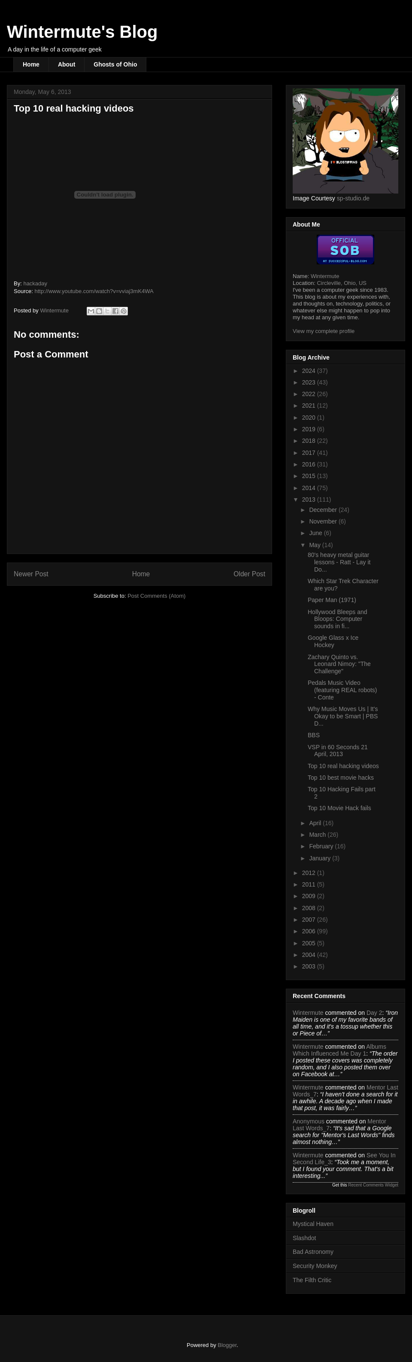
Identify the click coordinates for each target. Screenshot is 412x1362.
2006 (309, 931)
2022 (309, 393)
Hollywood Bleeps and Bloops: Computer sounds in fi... (337, 619)
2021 (309, 405)
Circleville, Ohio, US (342, 283)
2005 (309, 943)
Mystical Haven (313, 1223)
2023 (309, 382)
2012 (309, 872)
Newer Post (31, 574)
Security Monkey (315, 1265)
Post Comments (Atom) (156, 596)
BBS (314, 735)
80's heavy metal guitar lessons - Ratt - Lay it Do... (339, 562)
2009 (309, 896)
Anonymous (308, 1121)
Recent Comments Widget (373, 1185)
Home (31, 64)
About (66, 64)
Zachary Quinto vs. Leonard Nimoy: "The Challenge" (339, 664)
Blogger (227, 1345)
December (323, 509)
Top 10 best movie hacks (341, 777)
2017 (309, 452)
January (320, 858)
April (316, 823)
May (315, 545)
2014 (309, 487)
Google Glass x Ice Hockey (333, 641)
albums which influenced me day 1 (339, 1050)
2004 (309, 954)
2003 (309, 966)
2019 (309, 429)
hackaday (35, 283)
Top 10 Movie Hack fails (339, 808)
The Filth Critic (312, 1280)
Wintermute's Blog (82, 31)
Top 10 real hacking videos (343, 766)
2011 (309, 884)
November (323, 521)
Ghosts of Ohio (115, 64)
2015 (309, 475)
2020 (309, 417)
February (322, 846)
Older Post (249, 574)
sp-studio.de (353, 198)
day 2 (374, 1012)
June (316, 533)
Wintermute (325, 276)
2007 (309, 919)
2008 (309, 908)
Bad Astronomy (313, 1251)
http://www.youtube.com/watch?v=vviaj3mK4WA (93, 291)
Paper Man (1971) (332, 599)
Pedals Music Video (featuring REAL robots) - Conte (342, 690)
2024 (309, 370)
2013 (309, 499)
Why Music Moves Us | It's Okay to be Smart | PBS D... (343, 716)
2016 (309, 464)
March (318, 834)
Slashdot (304, 1238)
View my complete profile (323, 331)
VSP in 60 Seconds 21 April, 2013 (338, 751)
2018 (309, 440)
